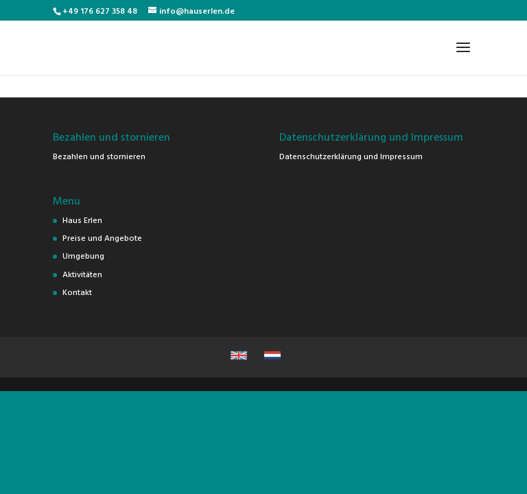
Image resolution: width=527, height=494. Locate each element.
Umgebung (83, 255)
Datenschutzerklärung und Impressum (351, 156)
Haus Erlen (82, 219)
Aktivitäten (82, 274)
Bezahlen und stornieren (99, 156)
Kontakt (77, 291)
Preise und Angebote (102, 237)
